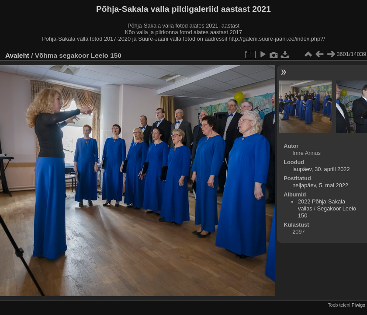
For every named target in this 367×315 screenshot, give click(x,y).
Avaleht (17, 55)
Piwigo (358, 305)
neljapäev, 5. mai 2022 (320, 185)
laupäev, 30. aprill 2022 (321, 169)
